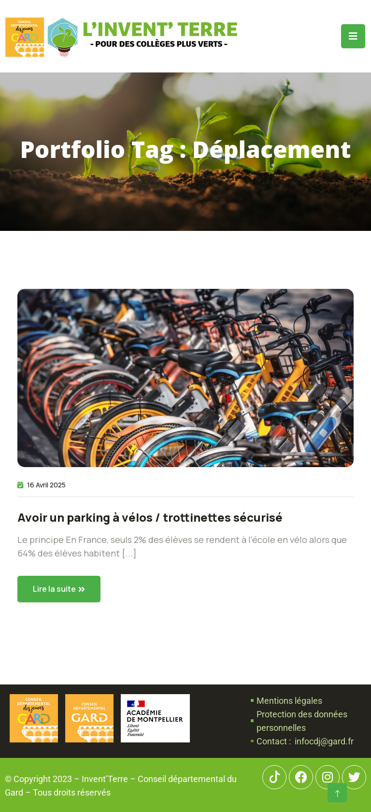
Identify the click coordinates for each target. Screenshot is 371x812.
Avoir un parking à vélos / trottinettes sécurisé (150, 517)
